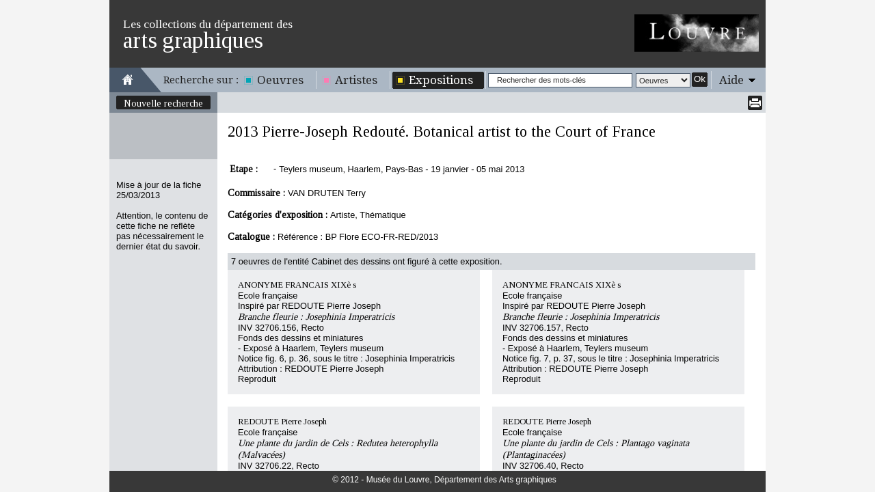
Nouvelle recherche (163, 103)
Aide (731, 80)
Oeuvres (280, 80)
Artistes (356, 80)
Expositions (441, 80)
